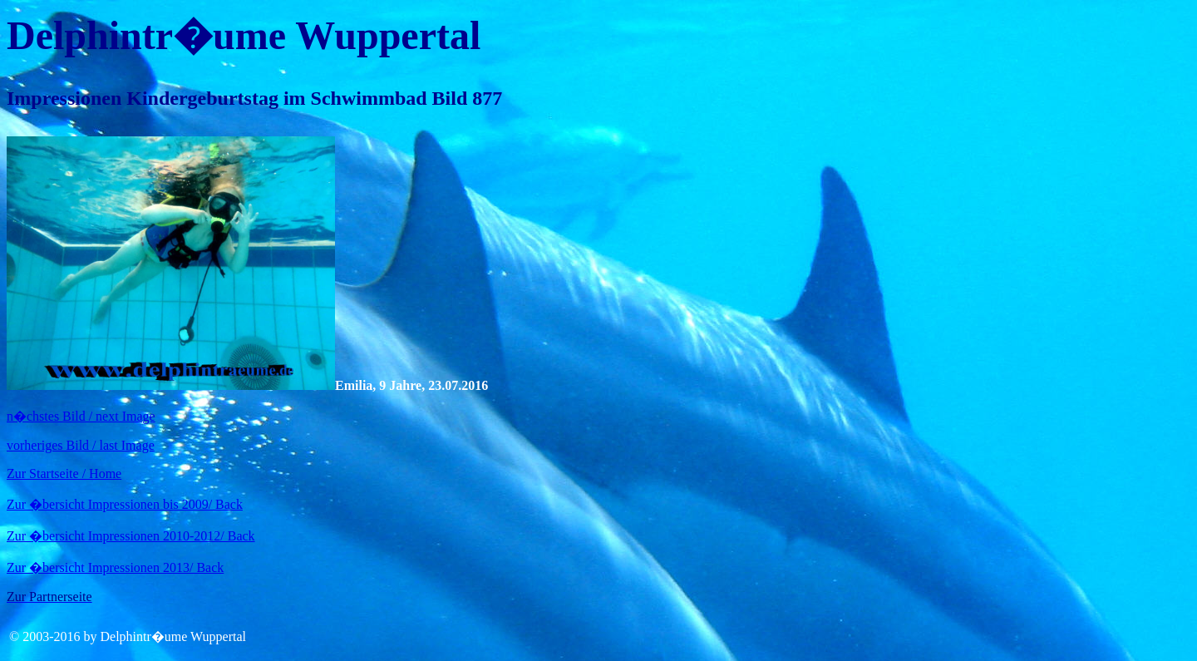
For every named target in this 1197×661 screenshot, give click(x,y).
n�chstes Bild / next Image (81, 416)
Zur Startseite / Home (64, 473)
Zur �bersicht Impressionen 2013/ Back (115, 567)
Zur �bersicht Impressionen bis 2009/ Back (125, 504)
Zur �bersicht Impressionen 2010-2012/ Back (131, 536)
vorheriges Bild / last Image (81, 445)
